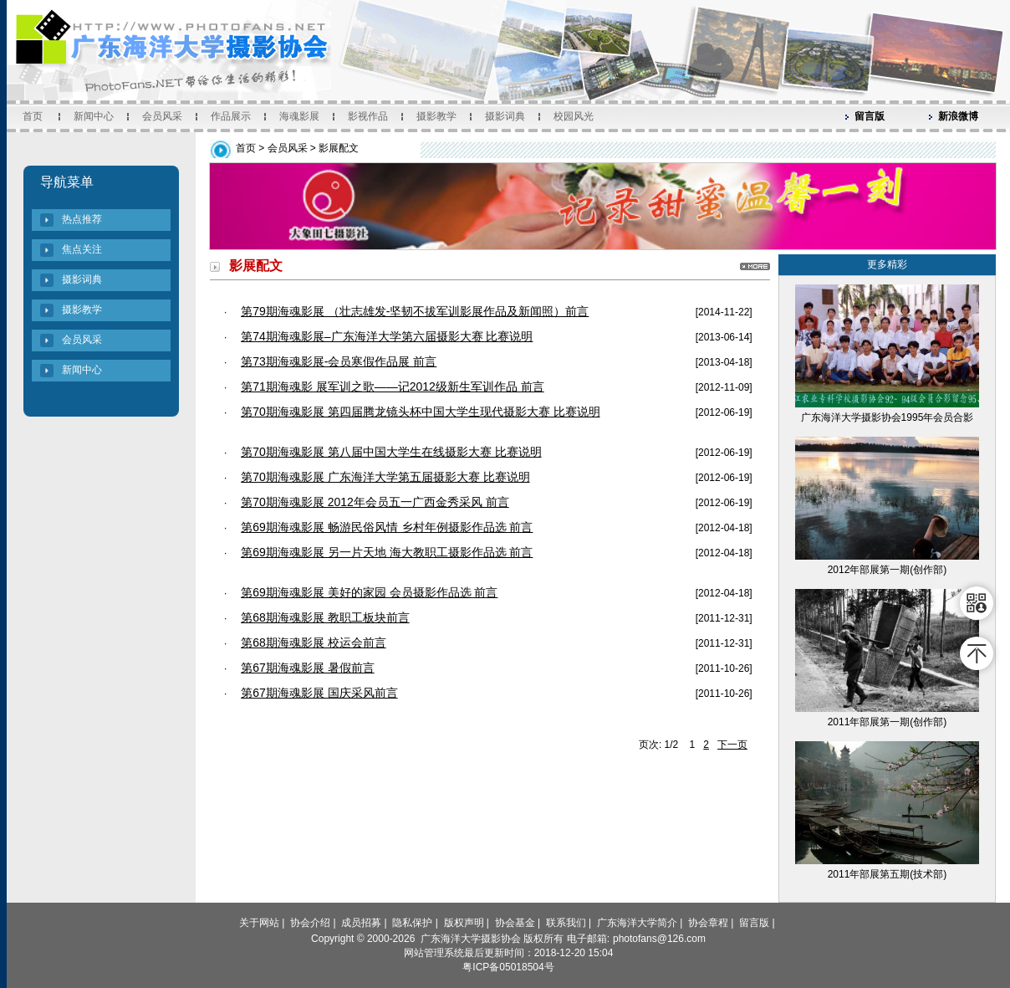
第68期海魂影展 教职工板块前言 (325, 617)
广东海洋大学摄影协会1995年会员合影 (887, 417)
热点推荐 (82, 219)
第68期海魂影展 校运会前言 (313, 642)
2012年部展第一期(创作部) (887, 570)
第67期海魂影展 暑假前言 (307, 667)
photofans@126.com (659, 938)
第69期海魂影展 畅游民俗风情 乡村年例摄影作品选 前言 (387, 527)
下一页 (732, 744)
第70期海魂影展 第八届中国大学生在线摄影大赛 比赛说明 (391, 451)
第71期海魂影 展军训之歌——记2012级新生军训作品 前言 (392, 386)
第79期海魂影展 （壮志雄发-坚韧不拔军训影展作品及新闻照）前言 (415, 311)
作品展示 (231, 116)
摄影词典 (505, 116)
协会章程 (708, 923)
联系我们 (566, 923)
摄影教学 (436, 116)
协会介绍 (310, 923)
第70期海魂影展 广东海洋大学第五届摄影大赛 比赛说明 (385, 477)
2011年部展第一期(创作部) (887, 722)
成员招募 (361, 923)
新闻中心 (94, 116)
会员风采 (162, 116)
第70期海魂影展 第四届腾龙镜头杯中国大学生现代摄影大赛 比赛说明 (420, 411)
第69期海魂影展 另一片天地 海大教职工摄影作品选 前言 (387, 552)
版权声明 (464, 923)
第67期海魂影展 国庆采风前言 (319, 692)
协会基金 (515, 923)
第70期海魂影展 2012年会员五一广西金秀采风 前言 (375, 502)
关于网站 (259, 923)
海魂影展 (299, 116)
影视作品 (368, 116)
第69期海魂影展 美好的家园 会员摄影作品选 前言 (369, 592)
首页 (33, 116)
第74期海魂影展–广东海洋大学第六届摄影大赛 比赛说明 (387, 336)
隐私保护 (412, 923)
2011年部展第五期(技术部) (887, 874)
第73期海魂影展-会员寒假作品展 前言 (338, 361)
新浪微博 (958, 116)
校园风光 (573, 116)
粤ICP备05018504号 (507, 967)
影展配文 (339, 148)
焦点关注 (82, 249)
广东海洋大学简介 (637, 923)
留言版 (869, 116)
